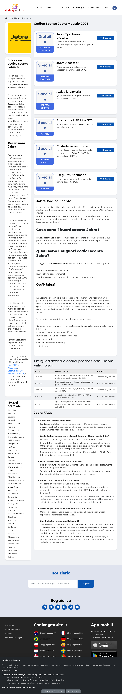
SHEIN (16, 364)
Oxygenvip (12, 495)
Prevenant (12, 552)
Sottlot (11, 556)
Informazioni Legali (14, 638)
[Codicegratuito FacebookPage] (56, 606)
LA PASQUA (78, 7)
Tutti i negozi (16, 17)
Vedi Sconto (105, 37)
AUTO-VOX (12, 489)
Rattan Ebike (13, 539)
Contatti (9, 634)
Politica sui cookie (10, 670)
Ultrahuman (13, 492)
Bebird (11, 522)
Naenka (11, 532)
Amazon (20, 372)
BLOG (107, 7)
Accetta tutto (73, 691)
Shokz (10, 469)
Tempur (11, 455)
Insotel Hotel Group (16, 479)
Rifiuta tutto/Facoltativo (53, 691)
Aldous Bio (12, 412)
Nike (10, 364)
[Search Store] (114, 7)
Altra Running (14, 475)
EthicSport (12, 549)
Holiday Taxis (13, 502)
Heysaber (12, 409)
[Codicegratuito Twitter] (48, 606)
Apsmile (11, 546)
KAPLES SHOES (14, 482)
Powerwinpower (15, 462)
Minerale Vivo (13, 536)
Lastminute (13, 369)
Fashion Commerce (16, 512)
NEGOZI (50, 7)
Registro (86, 582)
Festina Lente (13, 542)
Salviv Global (13, 429)
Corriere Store (14, 449)
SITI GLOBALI (94, 7)
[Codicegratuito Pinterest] (65, 606)
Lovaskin (11, 415)
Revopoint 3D (13, 442)
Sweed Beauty (14, 432)
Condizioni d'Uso (13, 630)
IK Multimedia (14, 439)
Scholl (10, 529)
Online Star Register (16, 435)
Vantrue (11, 445)
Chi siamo (10, 626)
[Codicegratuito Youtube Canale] (81, 606)
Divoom (11, 509)
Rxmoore (12, 519)
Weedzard (12, 472)
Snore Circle (13, 485)
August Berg (13, 452)
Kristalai (11, 419)
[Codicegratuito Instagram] (73, 606)
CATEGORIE (63, 7)
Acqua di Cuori (14, 422)
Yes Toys (11, 425)
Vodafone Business (16, 499)
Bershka (12, 372)
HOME (39, 7)
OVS (22, 369)
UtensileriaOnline (15, 465)
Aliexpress (12, 366)
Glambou (12, 459)
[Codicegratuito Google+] (40, 606)
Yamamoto (12, 505)
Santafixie (12, 526)
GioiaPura (12, 516)
